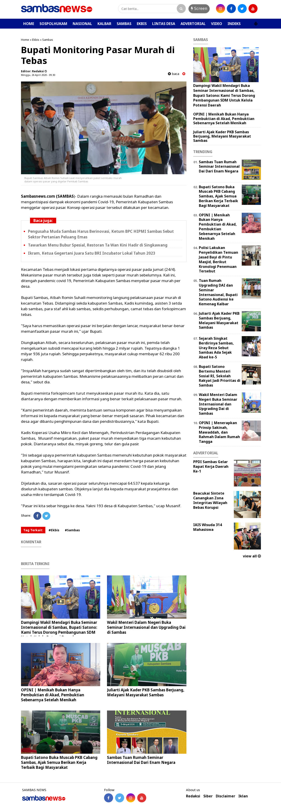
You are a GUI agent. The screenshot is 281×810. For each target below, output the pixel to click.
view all (252, 556)
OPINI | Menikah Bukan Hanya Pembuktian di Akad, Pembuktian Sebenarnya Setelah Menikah (52, 694)
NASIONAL (82, 23)
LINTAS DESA (163, 23)
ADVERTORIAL (193, 23)
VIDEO (216, 23)
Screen (199, 8)
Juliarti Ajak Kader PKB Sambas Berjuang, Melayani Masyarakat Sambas (145, 692)
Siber (208, 796)
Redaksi (193, 796)
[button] (255, 22)
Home (25, 40)
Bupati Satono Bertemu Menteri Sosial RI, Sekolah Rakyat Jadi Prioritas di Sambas (219, 376)
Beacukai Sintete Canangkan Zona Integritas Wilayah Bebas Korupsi (210, 500)
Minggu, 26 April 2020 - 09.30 (38, 75)
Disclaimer (225, 796)
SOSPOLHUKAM (53, 23)
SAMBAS (124, 23)
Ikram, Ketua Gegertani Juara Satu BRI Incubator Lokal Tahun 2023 (91, 253)
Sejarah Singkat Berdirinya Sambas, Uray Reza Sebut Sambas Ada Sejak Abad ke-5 (216, 348)
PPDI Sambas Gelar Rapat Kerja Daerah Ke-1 (210, 466)
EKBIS (142, 23)
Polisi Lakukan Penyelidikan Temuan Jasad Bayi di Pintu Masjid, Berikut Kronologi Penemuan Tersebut (218, 259)
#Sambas (72, 530)
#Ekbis (54, 530)
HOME (28, 23)
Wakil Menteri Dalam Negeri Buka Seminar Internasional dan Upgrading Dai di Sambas (146, 627)
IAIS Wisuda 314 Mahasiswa (207, 527)
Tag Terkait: (33, 530)
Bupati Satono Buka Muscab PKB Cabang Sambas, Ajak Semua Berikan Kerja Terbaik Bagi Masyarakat (59, 762)
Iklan (243, 796)
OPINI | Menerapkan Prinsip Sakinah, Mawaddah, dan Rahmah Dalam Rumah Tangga (219, 432)
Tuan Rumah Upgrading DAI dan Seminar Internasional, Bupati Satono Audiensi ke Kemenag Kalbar (218, 292)
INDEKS (234, 23)
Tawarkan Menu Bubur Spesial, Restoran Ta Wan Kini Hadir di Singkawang (97, 245)
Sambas (47, 40)
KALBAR (104, 23)
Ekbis (35, 40)
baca (173, 74)
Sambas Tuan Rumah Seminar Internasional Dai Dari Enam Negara (141, 760)
